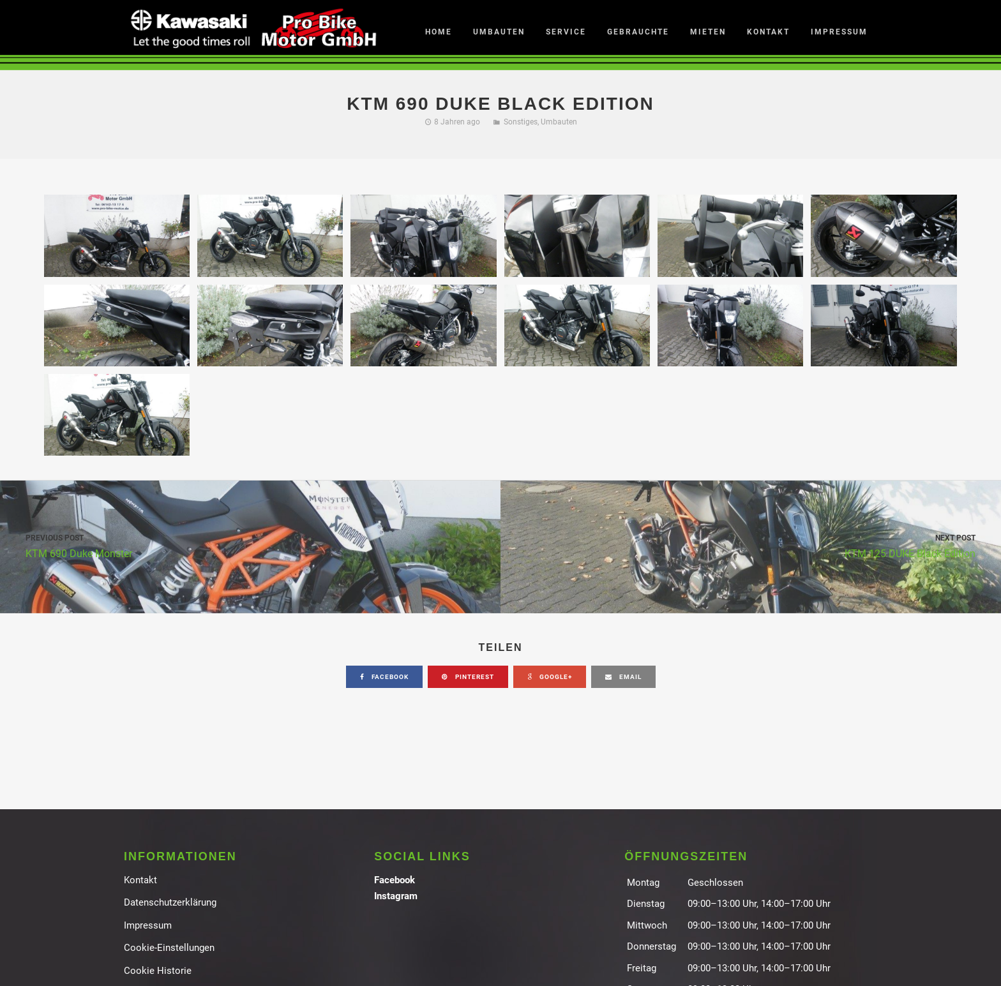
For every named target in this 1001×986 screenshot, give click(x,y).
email (623, 676)
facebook (384, 676)
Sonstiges (521, 121)
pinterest (468, 676)
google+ (549, 676)
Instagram (396, 896)
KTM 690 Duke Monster (250, 545)
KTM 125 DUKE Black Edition (750, 545)
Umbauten (559, 121)
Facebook (394, 880)
